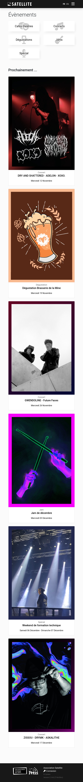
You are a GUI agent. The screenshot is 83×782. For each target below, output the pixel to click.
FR (64, 4)
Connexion (49, 771)
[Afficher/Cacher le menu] (73, 4)
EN (67, 4)
